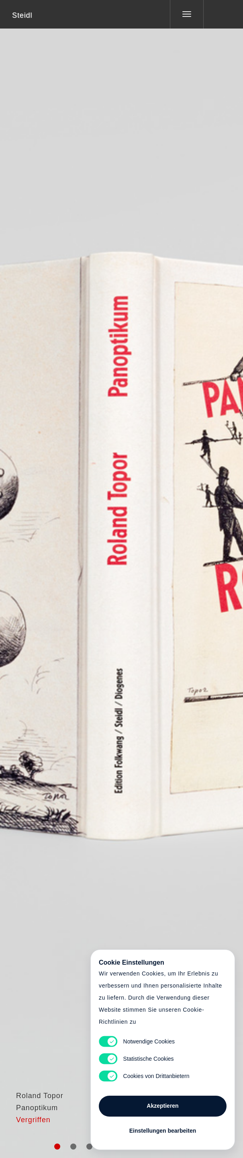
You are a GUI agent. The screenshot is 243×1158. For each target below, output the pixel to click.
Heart (91, 574)
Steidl (22, 15)
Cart (122, 574)
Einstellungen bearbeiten (162, 1130)
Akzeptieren (162, 1106)
